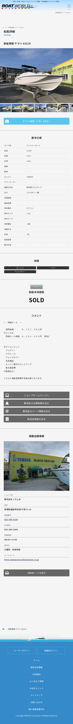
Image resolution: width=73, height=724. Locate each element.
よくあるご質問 (36, 681)
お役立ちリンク (36, 688)
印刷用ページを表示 (37, 573)
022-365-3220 (11, 519)
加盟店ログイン (51, 650)
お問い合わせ (37, 702)
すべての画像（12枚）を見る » (36, 121)
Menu (69, 7)
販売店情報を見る (36, 419)
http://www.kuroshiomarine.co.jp (21, 559)
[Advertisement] (36, 19)
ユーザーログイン (22, 650)
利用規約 (36, 674)
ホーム (4, 27)
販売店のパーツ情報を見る (36, 411)
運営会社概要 (37, 667)
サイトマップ (37, 695)
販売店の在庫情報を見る (36, 403)
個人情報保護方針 (36, 709)
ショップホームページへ (36, 395)
